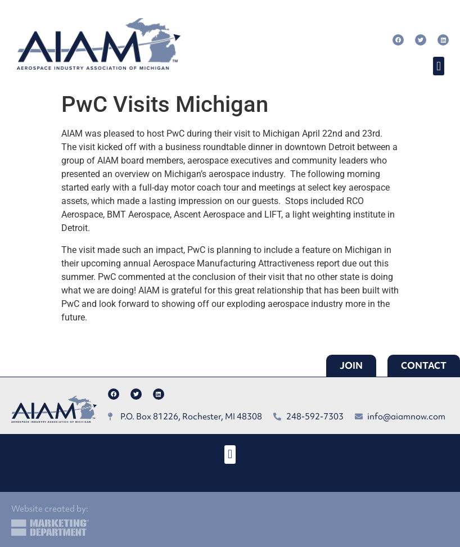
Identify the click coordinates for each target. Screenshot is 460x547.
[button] (438, 66)
